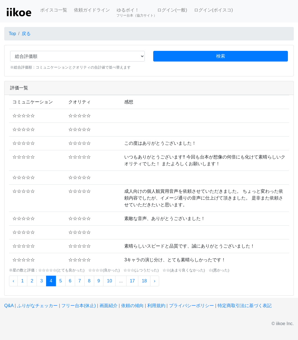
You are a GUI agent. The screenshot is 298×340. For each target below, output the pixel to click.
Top (12, 33)
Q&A (8, 305)
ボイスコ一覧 (53, 10)
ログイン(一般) (172, 10)
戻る (26, 33)
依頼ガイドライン (92, 10)
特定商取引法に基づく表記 (245, 305)
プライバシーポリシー (191, 305)
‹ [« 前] (13, 280)
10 (109, 280)
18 (144, 280)
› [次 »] (154, 280)
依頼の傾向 (132, 305)
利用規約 (156, 305)
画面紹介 (109, 305)
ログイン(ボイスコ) (213, 10)
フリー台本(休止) (78, 305)
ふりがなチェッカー (37, 305)
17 (132, 280)
